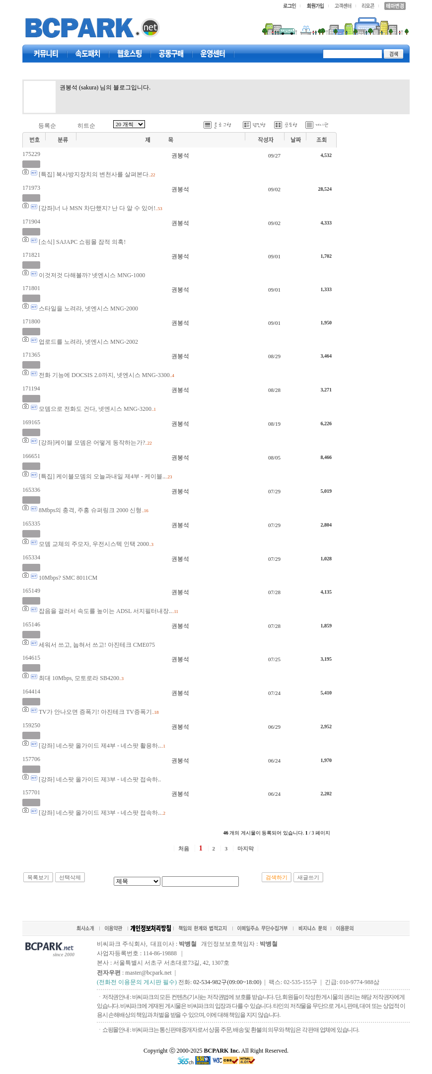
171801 (31, 288)
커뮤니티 (46, 54)
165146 (31, 624)
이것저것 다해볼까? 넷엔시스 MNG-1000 (92, 275)
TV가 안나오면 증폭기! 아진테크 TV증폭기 (95, 711)
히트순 (86, 125)
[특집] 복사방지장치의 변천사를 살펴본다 (93, 174)
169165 (31, 422)
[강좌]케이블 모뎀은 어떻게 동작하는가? (92, 442)
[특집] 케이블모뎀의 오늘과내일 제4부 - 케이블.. (102, 476)
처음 (183, 848)
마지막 (245, 848)
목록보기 (38, 877)
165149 (31, 590)
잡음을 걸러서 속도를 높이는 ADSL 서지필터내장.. (105, 611)
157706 (31, 759)
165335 (31, 523)
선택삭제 (70, 877)
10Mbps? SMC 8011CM (68, 577)
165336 (31, 489)
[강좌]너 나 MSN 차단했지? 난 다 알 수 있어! (97, 208)
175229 (31, 154)
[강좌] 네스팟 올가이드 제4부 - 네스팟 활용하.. (100, 745)
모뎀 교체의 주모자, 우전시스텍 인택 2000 (94, 543)
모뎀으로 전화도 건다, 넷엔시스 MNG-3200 (95, 408)
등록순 (47, 125)
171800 (31, 321)
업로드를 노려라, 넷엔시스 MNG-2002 (88, 341)
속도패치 (88, 54)
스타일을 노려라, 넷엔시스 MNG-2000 (88, 308)
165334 (31, 557)
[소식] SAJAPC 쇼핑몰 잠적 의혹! (82, 241)
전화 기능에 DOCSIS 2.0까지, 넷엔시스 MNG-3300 (104, 375)
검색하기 (277, 877)
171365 (31, 354)
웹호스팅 (129, 54)
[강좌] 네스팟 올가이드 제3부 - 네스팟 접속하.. (100, 779)
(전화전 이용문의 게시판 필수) (137, 982)
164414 (31, 691)
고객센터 (213, 54)
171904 (31, 221)
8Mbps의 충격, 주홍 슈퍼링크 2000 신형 (90, 510)
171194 (31, 388)
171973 (31, 187)
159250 (31, 725)
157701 (31, 792)
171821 (31, 254)
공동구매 (171, 54)
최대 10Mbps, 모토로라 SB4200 (79, 678)
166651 (31, 456)
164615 (31, 657)
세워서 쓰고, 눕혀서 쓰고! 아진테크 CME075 (97, 644)
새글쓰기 (308, 877)
